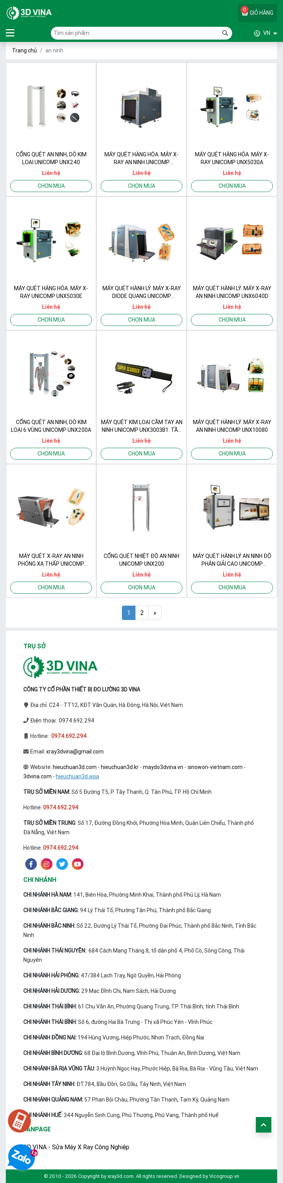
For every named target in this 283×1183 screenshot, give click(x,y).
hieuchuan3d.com (75, 767)
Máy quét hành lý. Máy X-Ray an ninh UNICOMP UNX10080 (232, 426)
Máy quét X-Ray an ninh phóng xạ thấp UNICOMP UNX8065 (51, 560)
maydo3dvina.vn (163, 767)
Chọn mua (51, 185)
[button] (254, 33)
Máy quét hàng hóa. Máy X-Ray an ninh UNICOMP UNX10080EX (141, 158)
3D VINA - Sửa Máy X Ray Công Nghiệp (76, 1147)
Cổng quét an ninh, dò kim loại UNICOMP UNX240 (51, 158)
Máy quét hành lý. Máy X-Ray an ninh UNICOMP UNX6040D (232, 292)
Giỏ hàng (257, 11)
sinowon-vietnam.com (215, 767)
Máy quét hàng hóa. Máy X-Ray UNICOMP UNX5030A (232, 158)
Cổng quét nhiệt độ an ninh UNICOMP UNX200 (141, 560)
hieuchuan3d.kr (120, 767)
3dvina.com (37, 776)
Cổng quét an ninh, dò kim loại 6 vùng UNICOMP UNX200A (51, 426)
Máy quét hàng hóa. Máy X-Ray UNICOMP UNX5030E (51, 292)
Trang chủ (24, 50)
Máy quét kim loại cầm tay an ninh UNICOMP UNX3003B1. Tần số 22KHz (141, 426)
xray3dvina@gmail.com (75, 751)
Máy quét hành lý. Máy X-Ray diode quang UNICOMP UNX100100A (141, 292)
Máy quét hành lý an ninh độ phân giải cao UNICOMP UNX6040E (232, 560)
